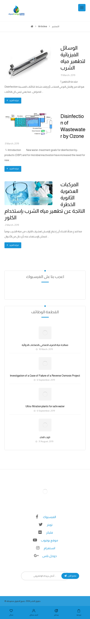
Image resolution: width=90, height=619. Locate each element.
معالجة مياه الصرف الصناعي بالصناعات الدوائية (45, 345)
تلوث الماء (45, 437)
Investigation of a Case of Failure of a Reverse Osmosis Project (45, 375)
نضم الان (70, 575)
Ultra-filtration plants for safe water (45, 406)
